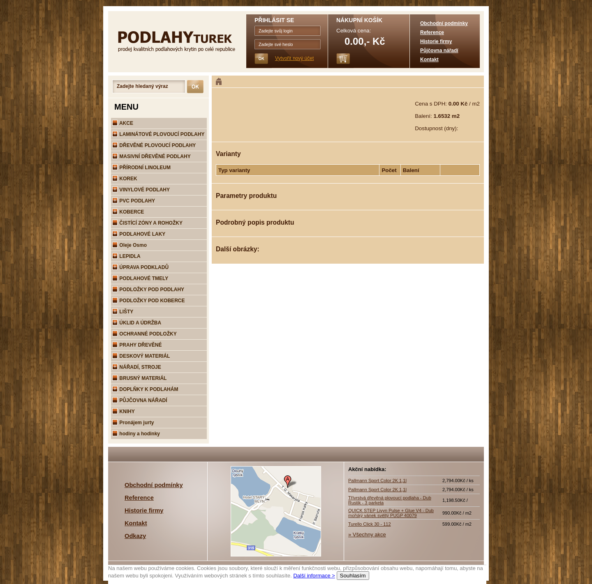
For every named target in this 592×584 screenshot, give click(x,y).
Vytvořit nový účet (294, 58)
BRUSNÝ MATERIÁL (139, 378)
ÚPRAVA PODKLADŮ (140, 267)
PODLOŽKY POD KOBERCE (148, 300)
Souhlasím (353, 576)
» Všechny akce (367, 534)
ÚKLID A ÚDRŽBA (136, 323)
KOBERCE (128, 212)
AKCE (122, 123)
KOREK (124, 179)
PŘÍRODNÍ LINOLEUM (141, 167)
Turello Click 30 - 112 (369, 524)
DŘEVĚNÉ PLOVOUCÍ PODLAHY (154, 145)
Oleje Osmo (129, 245)
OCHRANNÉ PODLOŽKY (144, 334)
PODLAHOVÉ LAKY (138, 234)
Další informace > (314, 576)
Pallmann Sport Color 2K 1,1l (377, 480)
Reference (432, 32)
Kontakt (429, 59)
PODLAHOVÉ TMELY (140, 278)
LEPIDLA (126, 256)
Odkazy (135, 536)
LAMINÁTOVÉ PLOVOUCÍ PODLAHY (158, 134)
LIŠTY (122, 312)
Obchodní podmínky (444, 23)
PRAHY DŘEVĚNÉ (137, 345)
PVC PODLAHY (133, 201)
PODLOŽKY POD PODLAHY (148, 289)
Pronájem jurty (133, 422)
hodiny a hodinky (136, 434)
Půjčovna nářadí (439, 50)
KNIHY (123, 411)
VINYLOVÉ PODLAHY (141, 190)
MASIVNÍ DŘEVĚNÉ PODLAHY (151, 156)
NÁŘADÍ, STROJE (136, 367)
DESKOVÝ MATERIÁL (141, 356)
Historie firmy (436, 41)
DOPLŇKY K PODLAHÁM (145, 389)
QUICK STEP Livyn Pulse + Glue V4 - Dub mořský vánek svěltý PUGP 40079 (391, 513)
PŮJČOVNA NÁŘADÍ (139, 400)
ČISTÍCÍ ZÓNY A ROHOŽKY (147, 223)
